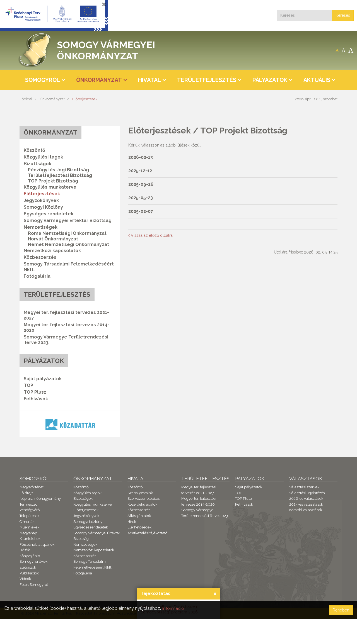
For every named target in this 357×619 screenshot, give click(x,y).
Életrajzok (28, 567)
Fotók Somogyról (34, 585)
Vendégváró (30, 510)
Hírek (131, 522)
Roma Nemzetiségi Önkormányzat (67, 233)
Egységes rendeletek (48, 213)
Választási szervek (304, 487)
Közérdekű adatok (142, 504)
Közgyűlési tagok (43, 157)
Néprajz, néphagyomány (40, 498)
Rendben (341, 610)
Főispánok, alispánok (37, 544)
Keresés (343, 15)
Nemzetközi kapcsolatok (52, 250)
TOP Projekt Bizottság (53, 181)
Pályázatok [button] (269, 80)
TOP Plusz (35, 392)
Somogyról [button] (42, 80)
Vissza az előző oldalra (150, 235)
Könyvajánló (30, 556)
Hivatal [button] (149, 80)
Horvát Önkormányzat (53, 239)
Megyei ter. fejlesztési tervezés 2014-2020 (66, 327)
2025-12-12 (140, 170)
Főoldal (26, 99)
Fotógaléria (37, 276)
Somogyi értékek (33, 561)
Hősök (25, 550)
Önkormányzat (52, 99)
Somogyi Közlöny (43, 207)
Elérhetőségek (139, 527)
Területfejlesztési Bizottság (60, 175)
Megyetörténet (32, 487)
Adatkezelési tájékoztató (147, 533)
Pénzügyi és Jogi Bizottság (58, 169)
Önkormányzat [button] (99, 80)
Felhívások (36, 398)
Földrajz (26, 493)
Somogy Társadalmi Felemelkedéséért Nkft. (69, 266)
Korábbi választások (305, 510)
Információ (173, 608)
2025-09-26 (140, 184)
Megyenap (28, 533)
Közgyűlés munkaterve (50, 187)
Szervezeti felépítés (143, 498)
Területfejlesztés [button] (206, 80)
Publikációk (29, 573)
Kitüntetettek (30, 539)
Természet (28, 504)
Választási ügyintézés (307, 493)
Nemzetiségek (85, 544)
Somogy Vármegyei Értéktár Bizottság (68, 220)
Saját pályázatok (43, 378)
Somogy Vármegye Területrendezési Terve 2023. (66, 339)
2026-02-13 (140, 157)
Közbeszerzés (40, 257)
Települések (29, 516)
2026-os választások (306, 498)
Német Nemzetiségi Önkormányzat (68, 244)
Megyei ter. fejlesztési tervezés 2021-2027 (66, 315)
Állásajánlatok (139, 516)
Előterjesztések (84, 99)
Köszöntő (34, 150)
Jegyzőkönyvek (41, 200)
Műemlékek (29, 527)
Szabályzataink (140, 493)
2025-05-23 (140, 197)
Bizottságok (83, 498)
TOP (28, 385)
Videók (25, 579)
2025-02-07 (140, 211)
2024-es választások (306, 504)
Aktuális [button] (316, 80)
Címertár (27, 522)
